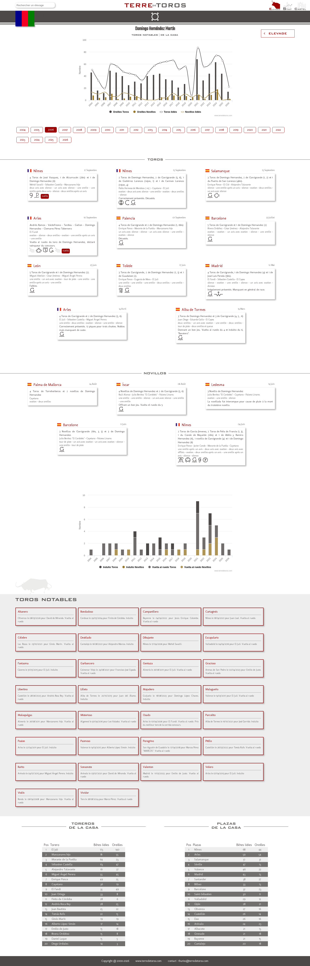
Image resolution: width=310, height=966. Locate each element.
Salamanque (220, 171)
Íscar (125, 385)
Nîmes (38, 171)
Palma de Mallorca (47, 385)
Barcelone (218, 218)
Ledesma (217, 385)
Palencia (128, 218)
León (37, 266)
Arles (37, 218)
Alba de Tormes (193, 309)
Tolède (127, 266)
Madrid (217, 266)
